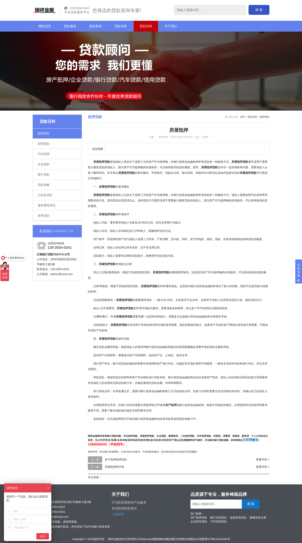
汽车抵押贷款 (218, 521)
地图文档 (175, 539)
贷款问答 (120, 26)
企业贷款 (44, 164)
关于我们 (171, 26)
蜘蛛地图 (163, 539)
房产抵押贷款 (198, 517)
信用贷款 (44, 143)
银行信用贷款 (218, 517)
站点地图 (198, 539)
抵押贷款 (44, 133)
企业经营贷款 (198, 521)
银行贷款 (44, 174)
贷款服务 (70, 26)
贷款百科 (146, 26)
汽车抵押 (44, 154)
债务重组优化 (46, 205)
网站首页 (44, 26)
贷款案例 (95, 26)
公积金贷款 (45, 195)
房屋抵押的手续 (114, 466)
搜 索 (259, 9)
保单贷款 (44, 215)
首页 (242, 117)
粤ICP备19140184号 (217, 539)
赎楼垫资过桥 (258, 517)
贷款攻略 (44, 184)
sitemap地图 (149, 539)
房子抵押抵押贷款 (116, 459)
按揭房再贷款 (238, 517)
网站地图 (186, 539)
